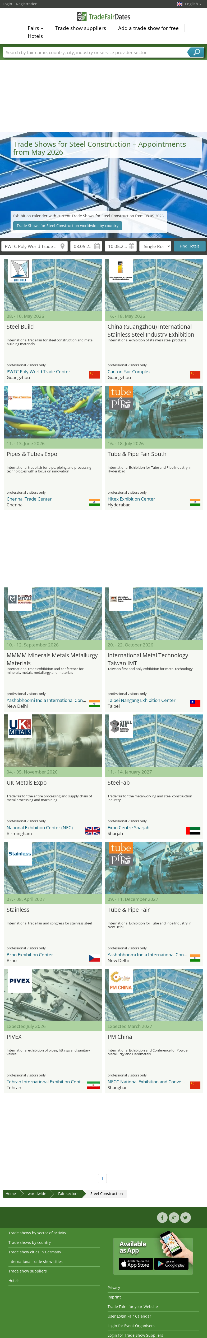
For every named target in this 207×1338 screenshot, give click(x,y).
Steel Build (20, 326)
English (193, 3)
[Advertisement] (103, 92)
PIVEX (14, 1036)
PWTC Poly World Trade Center (38, 371)
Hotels (35, 36)
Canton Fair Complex (129, 371)
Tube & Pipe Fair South (137, 454)
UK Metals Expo (27, 782)
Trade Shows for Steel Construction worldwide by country (67, 225)
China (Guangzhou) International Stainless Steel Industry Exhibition (151, 330)
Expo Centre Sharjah (128, 827)
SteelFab (119, 782)
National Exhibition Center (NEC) (40, 827)
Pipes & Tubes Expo (32, 454)
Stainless (18, 909)
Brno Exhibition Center (30, 955)
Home (11, 1193)
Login (7, 3)
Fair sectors (68, 1193)
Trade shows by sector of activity (37, 1232)
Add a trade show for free (148, 28)
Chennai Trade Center (29, 499)
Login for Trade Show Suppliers (135, 1335)
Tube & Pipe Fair (129, 909)
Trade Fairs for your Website (133, 1306)
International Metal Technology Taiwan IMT (148, 658)
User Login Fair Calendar (129, 1316)
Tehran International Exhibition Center (46, 1082)
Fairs (35, 28)
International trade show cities (35, 1261)
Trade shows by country (29, 1242)
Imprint (114, 1297)
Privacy (114, 1287)
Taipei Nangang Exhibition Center (142, 700)
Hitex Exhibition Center (131, 499)
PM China (120, 1036)
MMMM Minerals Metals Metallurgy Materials (52, 658)
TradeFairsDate (103, 17)
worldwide (37, 1193)
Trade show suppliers (80, 28)
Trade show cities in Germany (34, 1251)
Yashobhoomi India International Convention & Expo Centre (68, 700)
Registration (27, 3)
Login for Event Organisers (131, 1325)
